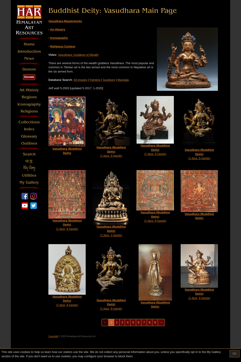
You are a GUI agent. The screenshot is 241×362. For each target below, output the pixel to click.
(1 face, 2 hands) (111, 203)
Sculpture (109, 80)
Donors (29, 69)
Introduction (29, 51)
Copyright (53, 336)
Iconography (29, 104)
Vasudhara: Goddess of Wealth (78, 54)
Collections (29, 122)
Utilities (29, 175)
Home (29, 44)
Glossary (29, 136)
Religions (29, 111)
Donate (29, 77)
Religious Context (62, 46)
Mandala (123, 80)
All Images (80, 80)
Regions (29, 97)
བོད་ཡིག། (29, 168)
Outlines (29, 143)
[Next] (161, 322)
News (29, 58)
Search (29, 154)
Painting (95, 80)
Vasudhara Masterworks (65, 21)
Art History (29, 90)
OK (234, 353)
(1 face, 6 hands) (111, 127)
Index (29, 129)
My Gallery (29, 182)
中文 (29, 161)
